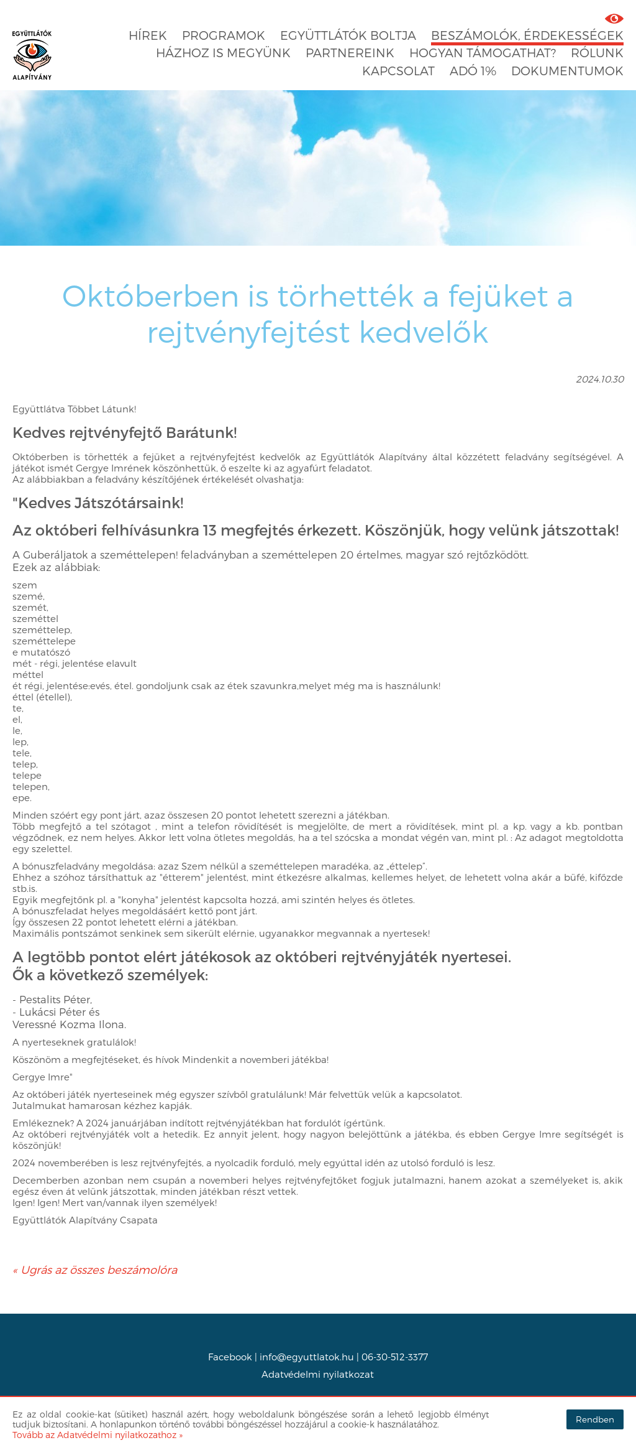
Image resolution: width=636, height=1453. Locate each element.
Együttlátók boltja (348, 35)
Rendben (595, 1419)
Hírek (148, 35)
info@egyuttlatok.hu (307, 1356)
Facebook (230, 1356)
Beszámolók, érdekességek (527, 35)
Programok (223, 35)
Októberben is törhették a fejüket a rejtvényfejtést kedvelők (318, 312)
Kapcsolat (398, 70)
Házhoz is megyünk (223, 52)
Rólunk (597, 52)
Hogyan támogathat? (482, 52)
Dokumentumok (567, 70)
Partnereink (350, 52)
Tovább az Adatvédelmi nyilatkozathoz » (97, 1434)
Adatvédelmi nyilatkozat (317, 1374)
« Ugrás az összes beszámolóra (94, 1269)
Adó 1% (473, 70)
